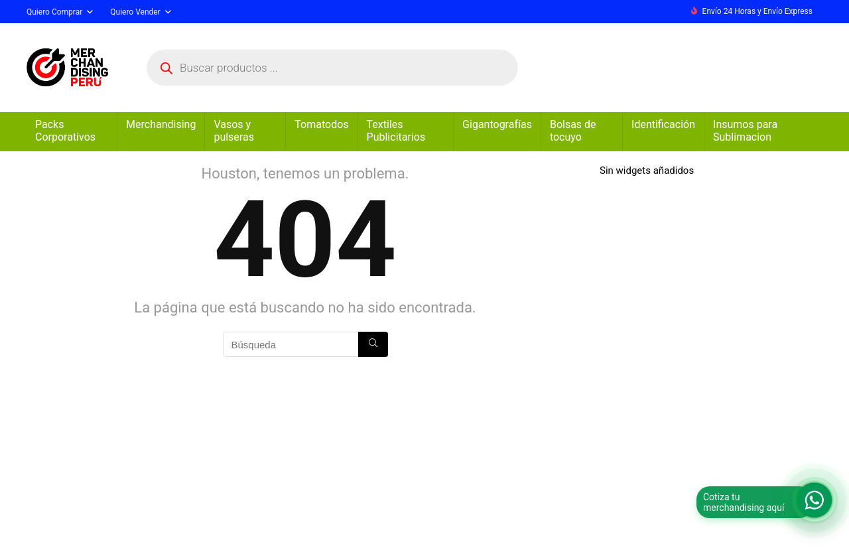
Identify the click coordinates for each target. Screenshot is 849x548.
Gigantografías (497, 124)
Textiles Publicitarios (396, 130)
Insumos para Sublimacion (745, 130)
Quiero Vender (135, 12)
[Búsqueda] (373, 344)
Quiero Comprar (54, 12)
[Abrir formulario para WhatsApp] (814, 500)
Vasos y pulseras (234, 130)
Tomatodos (321, 124)
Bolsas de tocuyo (573, 130)
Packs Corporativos (65, 130)
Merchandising (161, 124)
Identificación (663, 124)
